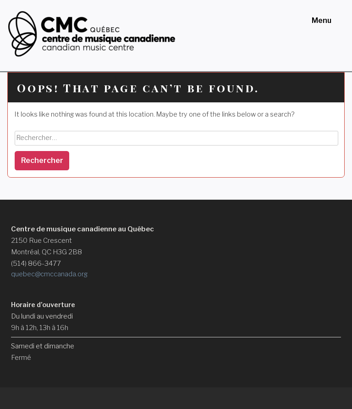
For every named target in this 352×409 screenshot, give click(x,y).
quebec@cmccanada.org (49, 274)
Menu (321, 20)
